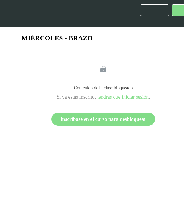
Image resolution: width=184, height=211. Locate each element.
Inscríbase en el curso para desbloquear (103, 119)
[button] (7, 13)
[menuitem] (24, 13)
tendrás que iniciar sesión (123, 97)
